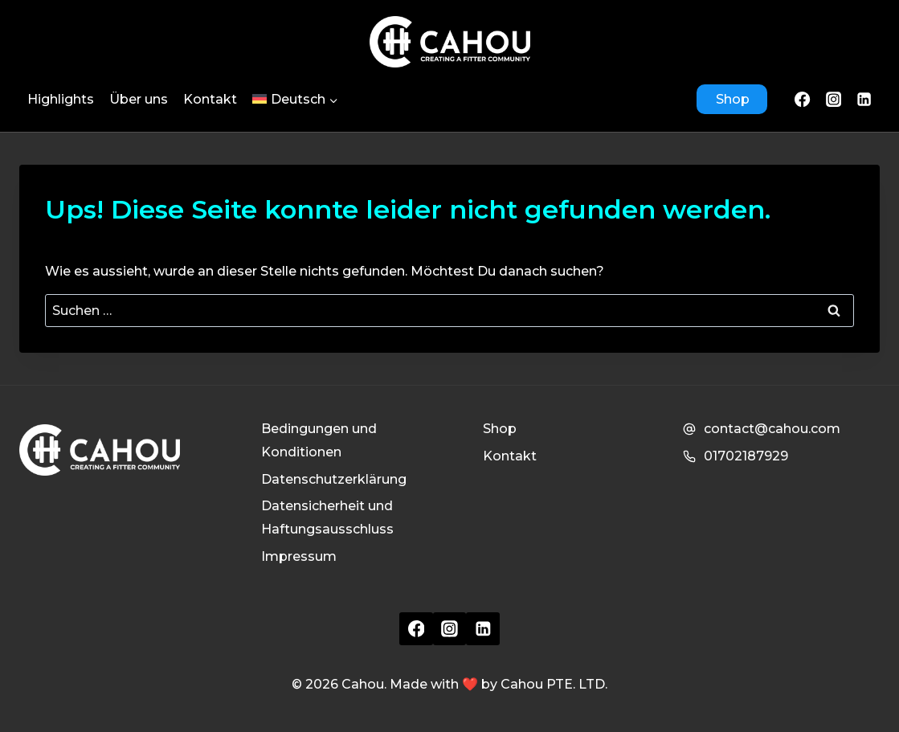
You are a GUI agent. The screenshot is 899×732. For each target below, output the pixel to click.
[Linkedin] (483, 629)
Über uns (138, 99)
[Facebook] (802, 99)
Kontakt (210, 99)
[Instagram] (833, 99)
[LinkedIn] (864, 99)
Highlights (60, 99)
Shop (733, 99)
